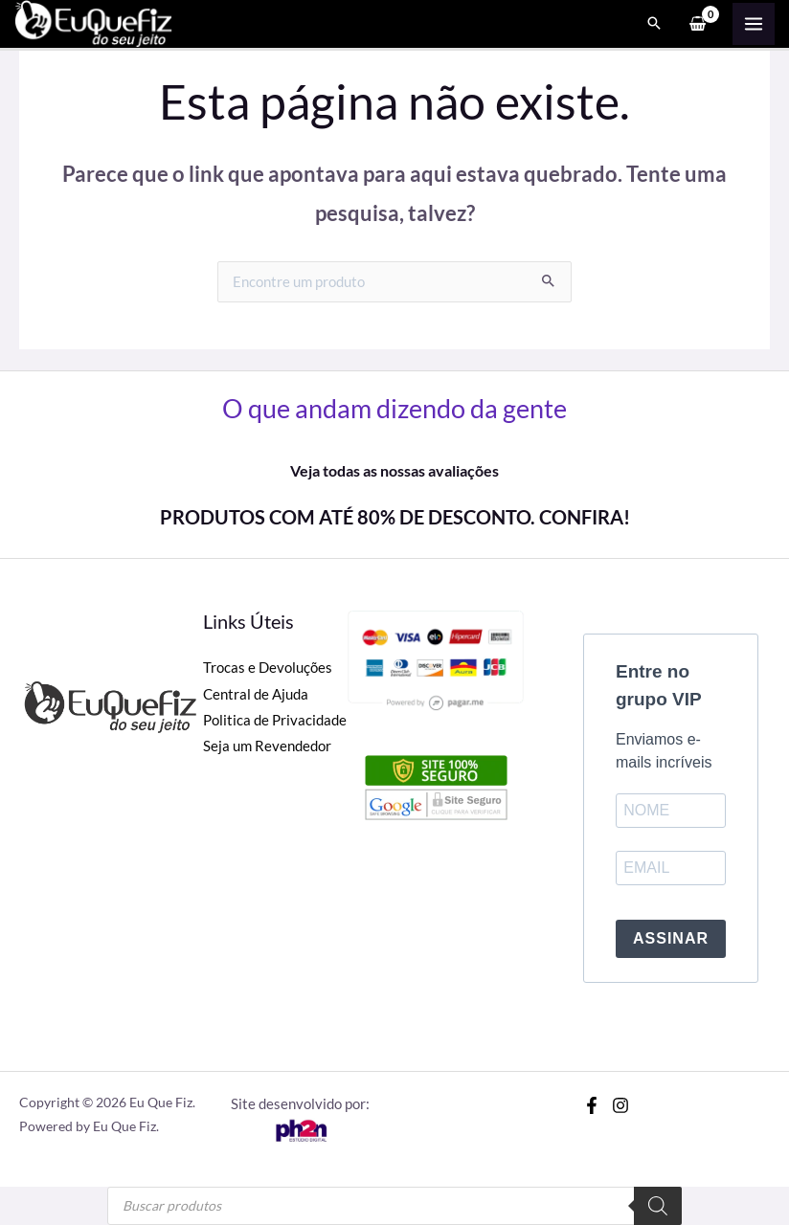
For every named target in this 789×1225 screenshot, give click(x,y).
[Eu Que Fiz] (95, 22)
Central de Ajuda (255, 694)
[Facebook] (591, 1105)
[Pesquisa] (658, 1206)
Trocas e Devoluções (267, 667)
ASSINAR (671, 938)
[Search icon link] (654, 24)
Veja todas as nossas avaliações (394, 470)
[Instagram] (620, 1105)
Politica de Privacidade (275, 720)
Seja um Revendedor (267, 746)
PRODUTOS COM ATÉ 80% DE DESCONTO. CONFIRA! (395, 516)
